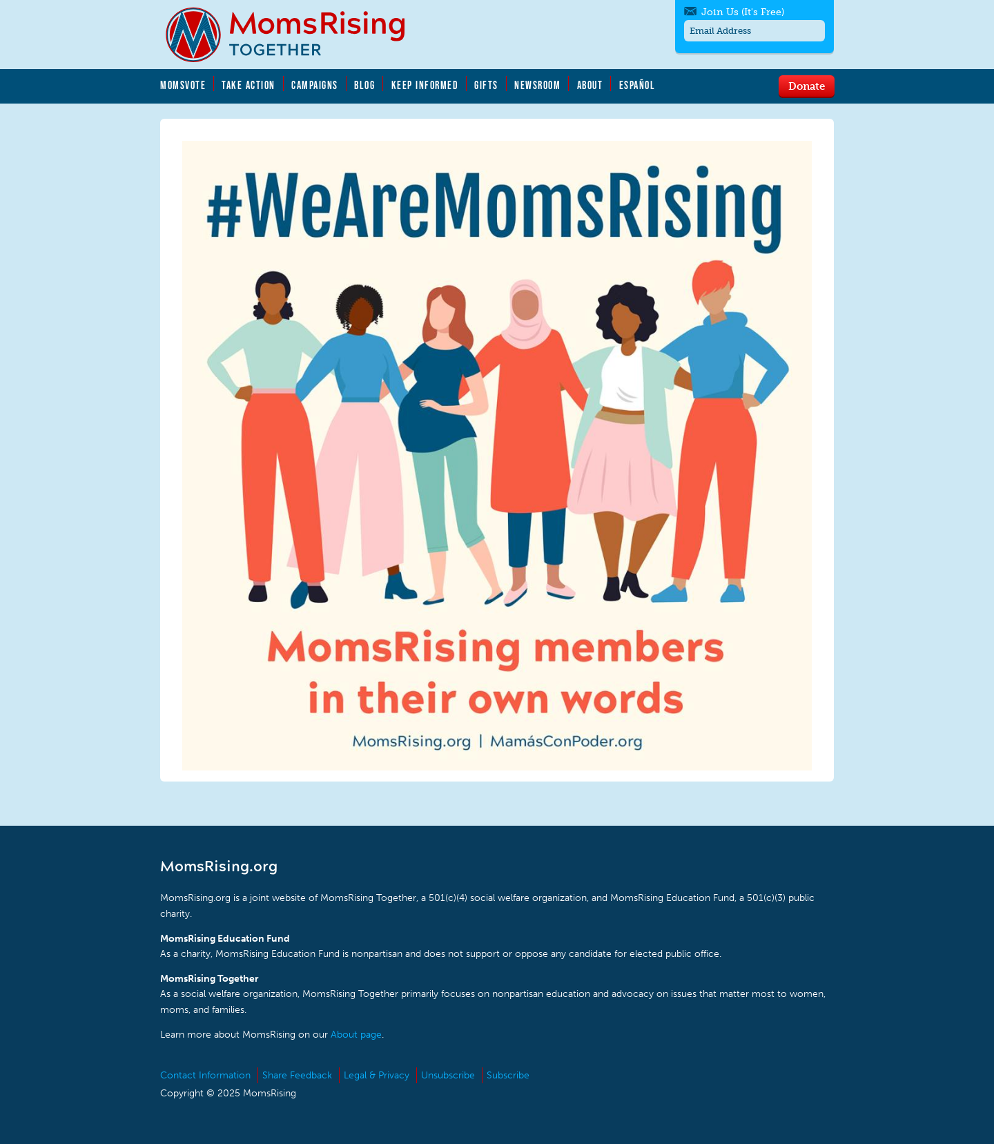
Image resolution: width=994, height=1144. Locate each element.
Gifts (486, 85)
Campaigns (314, 85)
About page (356, 1034)
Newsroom (537, 85)
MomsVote (183, 85)
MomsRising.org (294, 34)
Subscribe (508, 1075)
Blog (364, 85)
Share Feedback (297, 1075)
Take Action (248, 85)
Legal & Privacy (376, 1075)
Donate (806, 85)
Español (637, 85)
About (590, 85)
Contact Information (205, 1075)
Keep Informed (425, 85)
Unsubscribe (448, 1075)
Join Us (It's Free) (742, 12)
